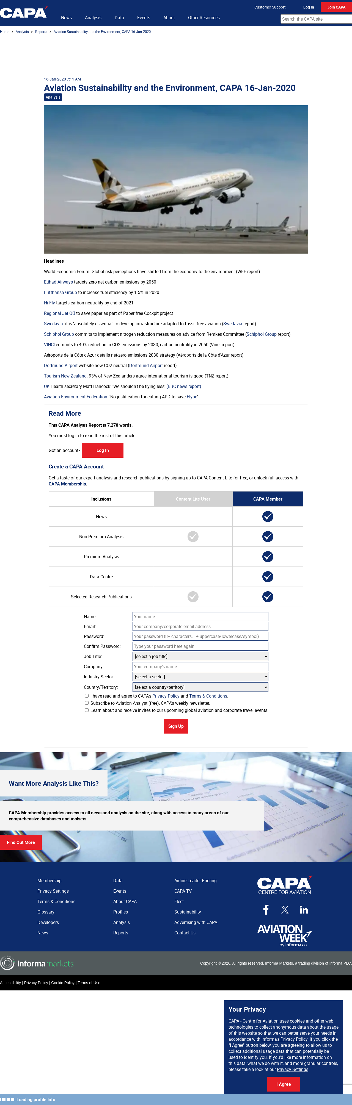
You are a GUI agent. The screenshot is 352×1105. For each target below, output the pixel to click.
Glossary (45, 912)
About (169, 18)
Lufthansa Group (60, 292)
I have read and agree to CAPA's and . (156, 696)
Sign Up (176, 726)
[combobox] (316, 19)
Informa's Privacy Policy (284, 1039)
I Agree (283, 1084)
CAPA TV (183, 891)
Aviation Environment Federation (75, 397)
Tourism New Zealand (65, 376)
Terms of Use (89, 983)
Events (143, 18)
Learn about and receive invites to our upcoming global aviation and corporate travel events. (176, 710)
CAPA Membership (67, 484)
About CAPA (125, 901)
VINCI (49, 345)
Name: (90, 616)
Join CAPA (336, 7)
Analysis (93, 18)
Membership (49, 881)
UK (47, 386)
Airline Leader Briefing (195, 881)
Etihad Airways (58, 282)
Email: (90, 626)
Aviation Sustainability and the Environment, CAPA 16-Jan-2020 (102, 31)
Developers (48, 922)
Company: (94, 666)
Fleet (179, 901)
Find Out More (21, 842)
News (66, 18)
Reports (41, 31)
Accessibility (10, 983)
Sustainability (187, 912)
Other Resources (204, 18)
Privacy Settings (292, 1069)
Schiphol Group (59, 334)
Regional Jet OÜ (59, 313)
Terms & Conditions (208, 696)
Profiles (120, 912)
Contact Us (185, 933)
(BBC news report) (183, 386)
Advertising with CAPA (195, 922)
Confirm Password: (102, 646)
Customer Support (270, 7)
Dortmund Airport (61, 365)
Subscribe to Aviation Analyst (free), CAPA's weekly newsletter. (147, 703)
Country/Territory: (101, 687)
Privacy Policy (166, 696)
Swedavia (53, 324)
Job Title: (93, 656)
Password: (94, 636)
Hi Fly (49, 303)
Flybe (192, 397)
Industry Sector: (99, 677)
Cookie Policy (63, 983)
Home (4, 31)
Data (119, 18)
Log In (308, 7)
